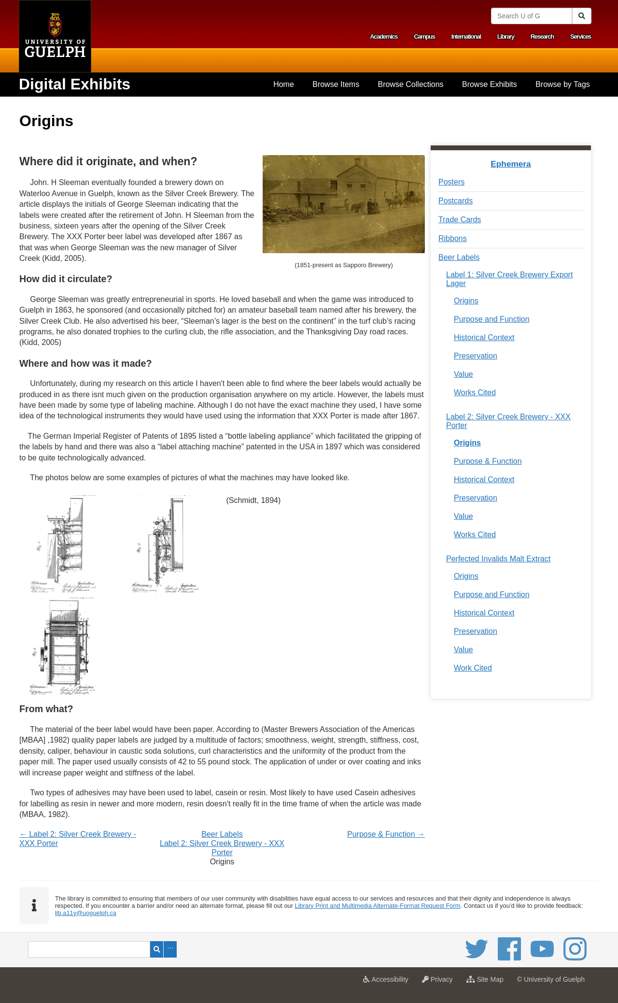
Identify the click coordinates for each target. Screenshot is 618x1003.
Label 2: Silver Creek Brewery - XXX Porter (508, 421)
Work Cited (473, 668)
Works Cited (475, 392)
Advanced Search (170, 949)
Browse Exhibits (489, 84)
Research (542, 36)
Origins (466, 301)
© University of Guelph (551, 979)
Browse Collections (411, 84)
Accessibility (388, 982)
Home (283, 84)
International (466, 36)
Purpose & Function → (386, 834)
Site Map (487, 982)
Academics (383, 36)
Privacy (440, 982)
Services (580, 36)
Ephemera (511, 164)
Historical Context (484, 337)
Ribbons (452, 238)
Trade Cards (459, 219)
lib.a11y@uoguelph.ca (85, 913)
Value (463, 374)
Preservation (475, 356)
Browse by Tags (562, 84)
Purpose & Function (488, 461)
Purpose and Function (492, 319)
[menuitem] (283, 84)
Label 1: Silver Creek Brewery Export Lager (509, 279)
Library (505, 36)
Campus (424, 36)
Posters (451, 182)
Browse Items (335, 84)
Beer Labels (221, 834)
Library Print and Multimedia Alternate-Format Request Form (378, 905)
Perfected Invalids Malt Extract (498, 559)
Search (156, 949)
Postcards (455, 201)
